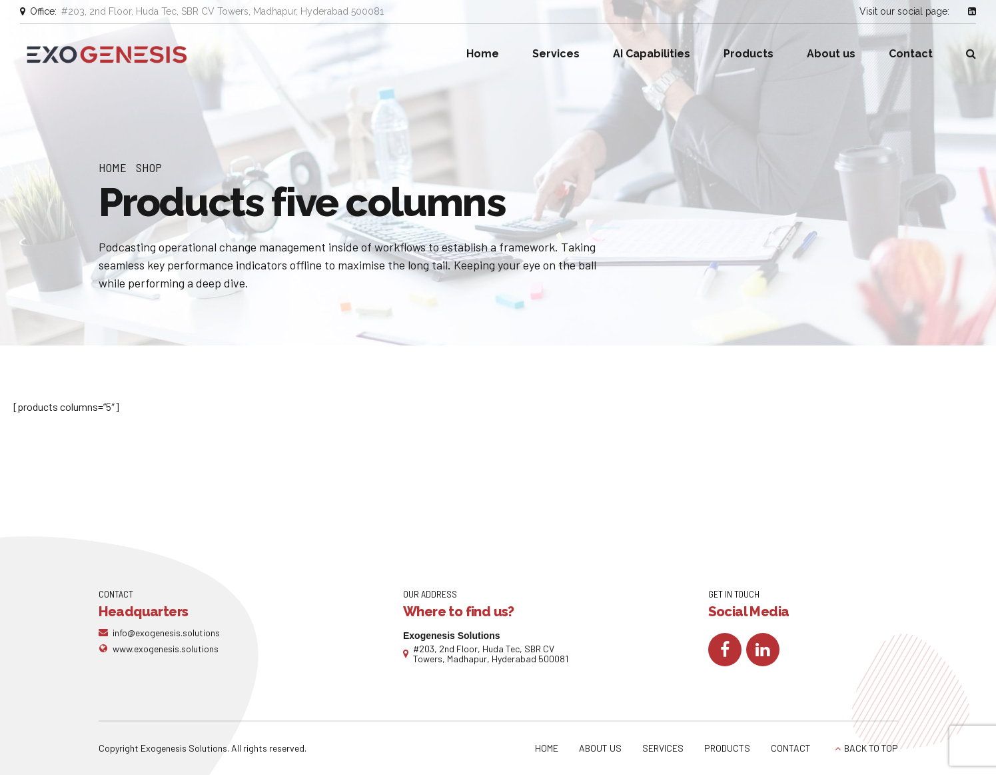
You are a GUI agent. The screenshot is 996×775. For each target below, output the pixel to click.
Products (748, 53)
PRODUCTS (727, 748)
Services (556, 53)
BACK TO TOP (871, 748)
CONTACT (791, 748)
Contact (911, 53)
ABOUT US (600, 748)
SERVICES (663, 748)
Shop (149, 167)
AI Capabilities (651, 53)
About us (831, 53)
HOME (546, 748)
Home (482, 53)
